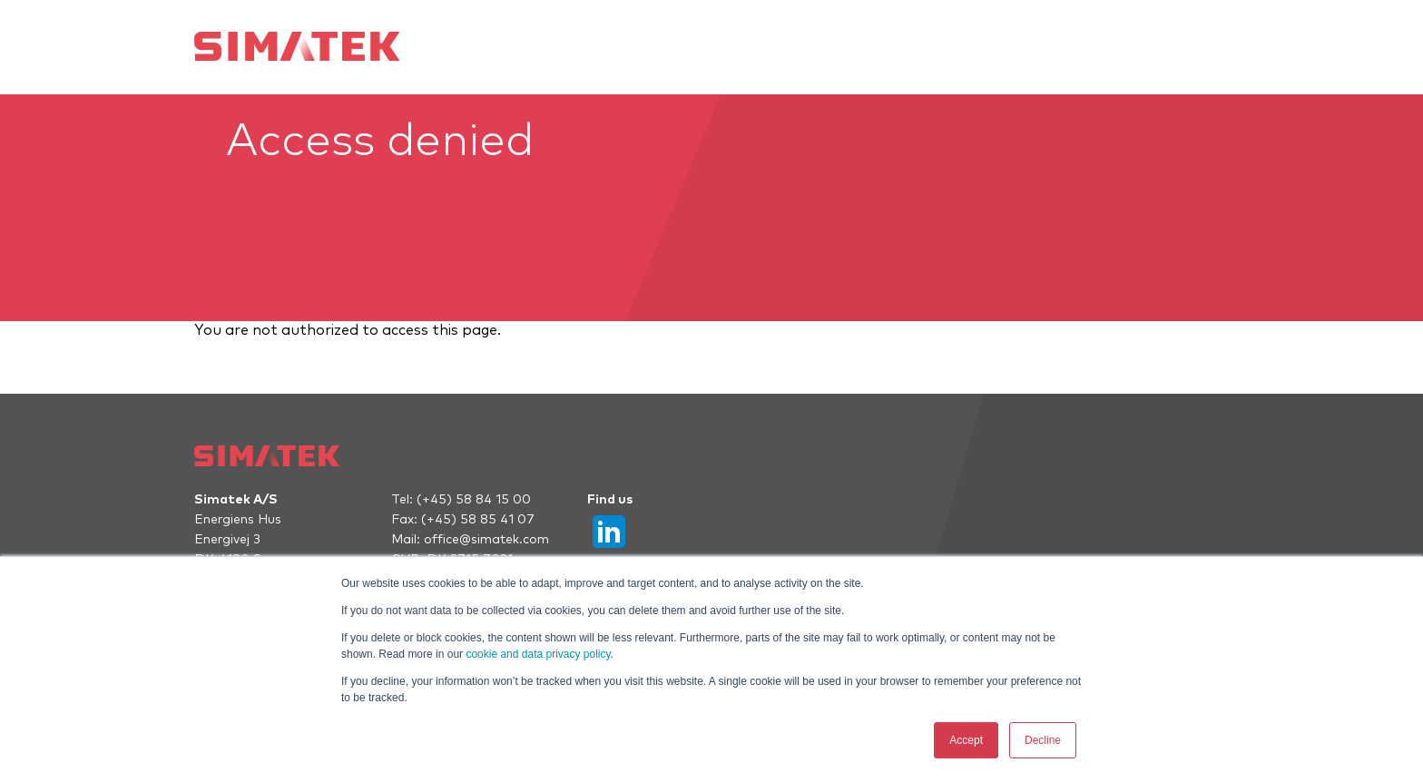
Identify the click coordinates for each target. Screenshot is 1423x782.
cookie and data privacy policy (538, 654)
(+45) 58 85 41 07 (478, 519)
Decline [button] (1043, 740)
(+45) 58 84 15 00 (474, 500)
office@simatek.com (486, 539)
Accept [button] (966, 740)
